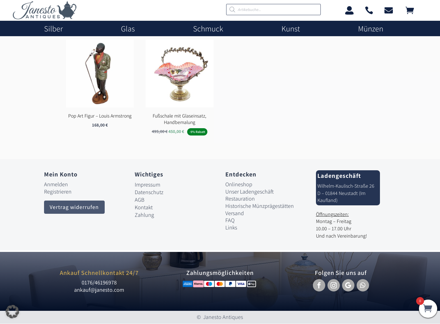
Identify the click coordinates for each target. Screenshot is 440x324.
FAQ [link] (230, 220)
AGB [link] (140, 200)
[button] (319, 285)
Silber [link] (53, 29)
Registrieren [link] (58, 192)
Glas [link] (128, 29)
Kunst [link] (290, 29)
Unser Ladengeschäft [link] (249, 192)
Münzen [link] (370, 29)
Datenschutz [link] (149, 192)
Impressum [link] (147, 185)
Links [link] (231, 227)
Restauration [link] (240, 199)
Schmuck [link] (208, 29)
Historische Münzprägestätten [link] (259, 206)
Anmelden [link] (56, 184)
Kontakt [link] (144, 207)
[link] (44, 18)
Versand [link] (234, 213)
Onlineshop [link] (238, 184)
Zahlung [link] (144, 215)
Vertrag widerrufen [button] (74, 207)
